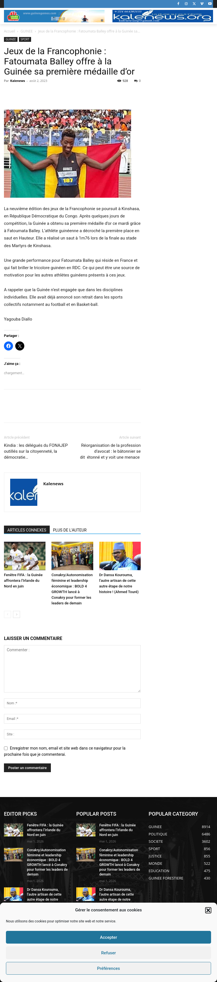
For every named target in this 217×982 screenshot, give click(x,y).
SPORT (25, 39)
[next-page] (16, 614)
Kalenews (17, 81)
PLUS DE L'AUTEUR (70, 530)
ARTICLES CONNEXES (26, 530)
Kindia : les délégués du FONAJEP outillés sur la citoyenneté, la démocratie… (36, 451)
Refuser (108, 952)
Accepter (108, 937)
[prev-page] (7, 614)
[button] (208, 910)
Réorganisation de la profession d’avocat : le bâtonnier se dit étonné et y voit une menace (110, 451)
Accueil (9, 31)
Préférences (108, 968)
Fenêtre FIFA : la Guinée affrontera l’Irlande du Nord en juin (23, 580)
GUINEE (27, 31)
